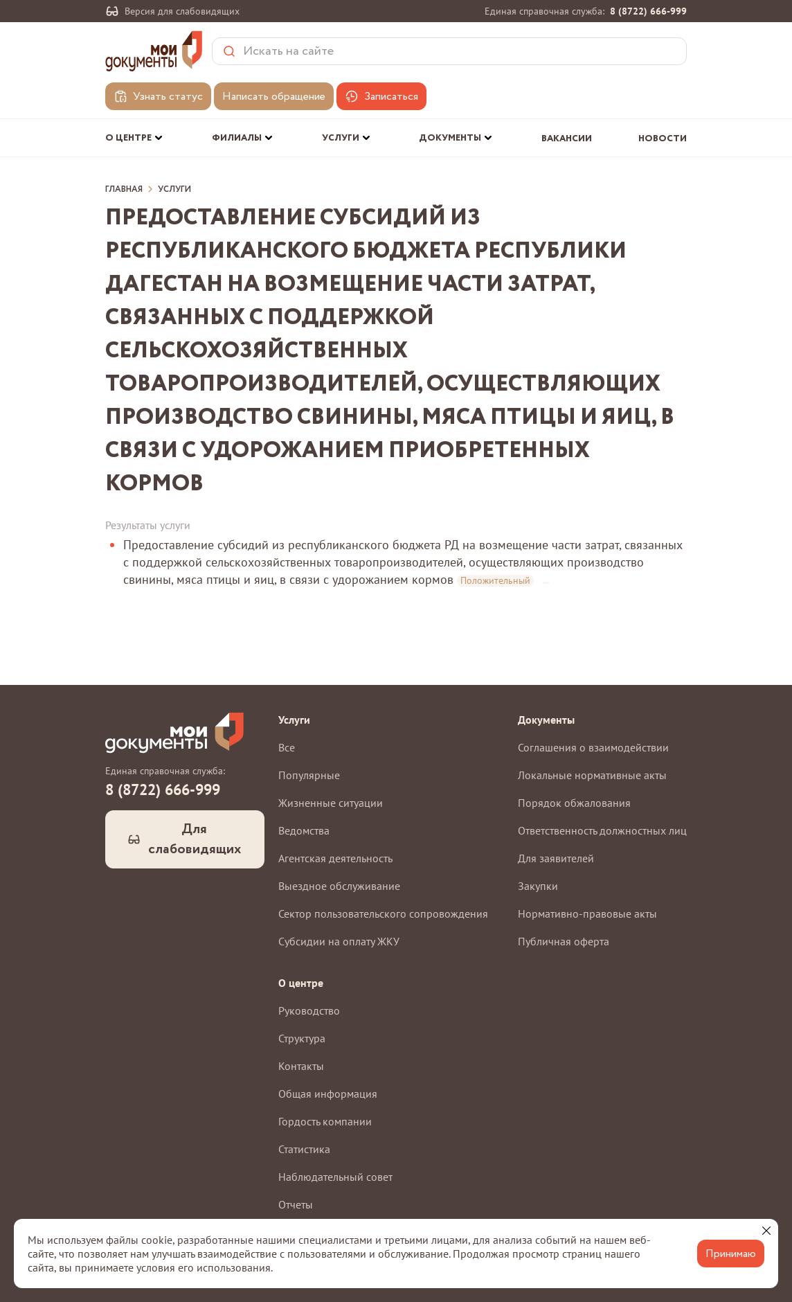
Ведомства (304, 830)
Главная (124, 190)
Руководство (309, 1010)
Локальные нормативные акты (592, 775)
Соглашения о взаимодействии (593, 747)
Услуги (174, 190)
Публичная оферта (563, 941)
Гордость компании (325, 1121)
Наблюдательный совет (335, 1177)
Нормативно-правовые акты (587, 913)
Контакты (301, 1066)
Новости (662, 138)
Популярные (309, 775)
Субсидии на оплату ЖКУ (338, 941)
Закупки (538, 886)
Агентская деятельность (335, 858)
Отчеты (295, 1204)
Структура (301, 1038)
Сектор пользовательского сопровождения (383, 913)
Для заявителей (556, 858)
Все (286, 747)
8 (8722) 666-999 (648, 11)
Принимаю (730, 1254)
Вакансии (566, 138)
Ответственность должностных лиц (602, 830)
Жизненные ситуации (330, 803)
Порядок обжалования (574, 803)
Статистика (304, 1149)
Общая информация (327, 1093)
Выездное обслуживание (339, 886)
